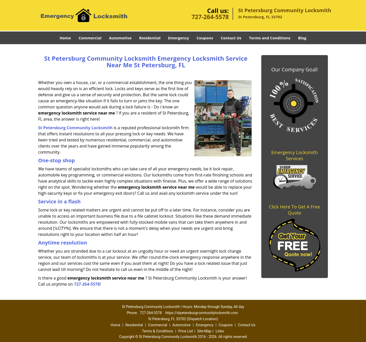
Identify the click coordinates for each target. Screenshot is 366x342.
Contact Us (231, 37)
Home (65, 37)
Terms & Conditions (157, 331)
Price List (185, 331)
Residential (150, 37)
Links (220, 331)
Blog (302, 37)
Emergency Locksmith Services (294, 155)
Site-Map (204, 331)
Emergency (178, 37)
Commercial (90, 37)
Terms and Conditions (270, 37)
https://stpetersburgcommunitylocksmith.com (201, 313)
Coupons (205, 37)
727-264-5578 (210, 17)
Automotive (120, 37)
